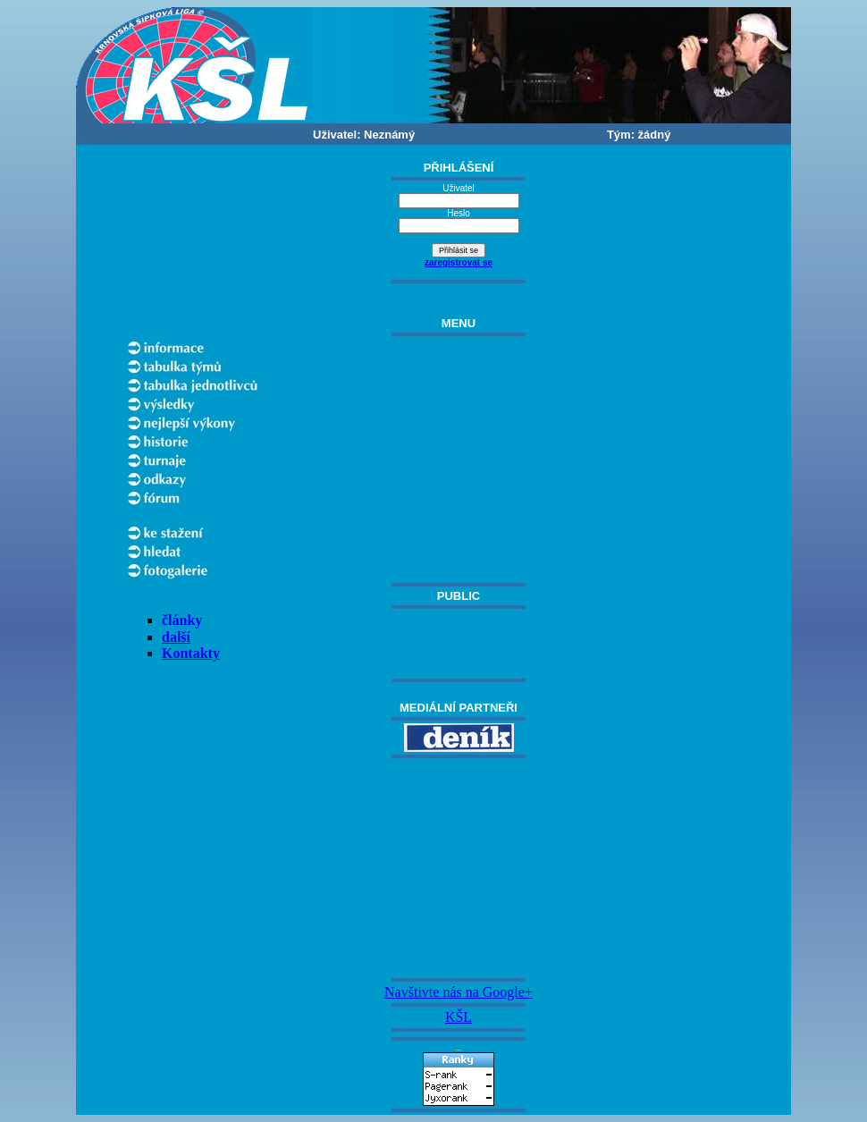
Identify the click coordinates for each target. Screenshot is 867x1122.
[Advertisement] (458, 868)
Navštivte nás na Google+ (458, 992)
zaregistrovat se (458, 262)
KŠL (458, 1017)
